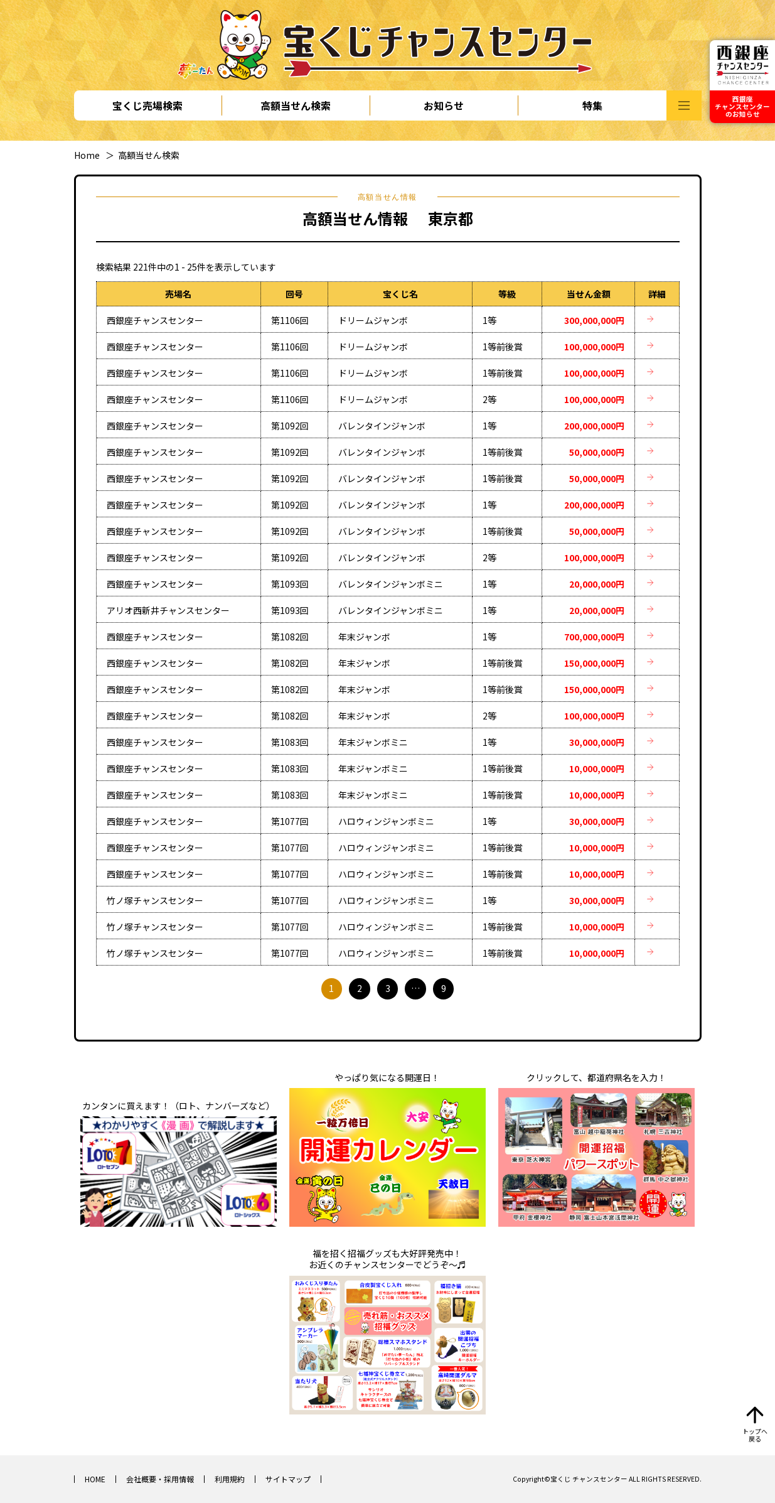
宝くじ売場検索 (147, 105)
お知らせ (444, 105)
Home (87, 155)
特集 (592, 105)
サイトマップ (288, 1478)
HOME (95, 1478)
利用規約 (230, 1478)
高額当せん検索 (295, 105)
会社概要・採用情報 (160, 1478)
